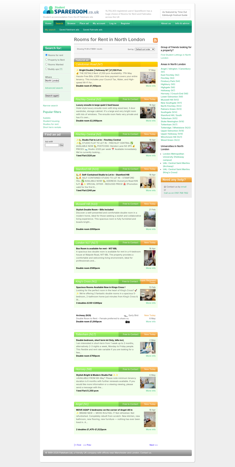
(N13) (171, 109)
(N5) (168, 84)
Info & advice (182, 23)
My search (50, 29)
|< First (77, 445)
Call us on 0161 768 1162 (176, 193)
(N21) (171, 137)
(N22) (170, 140)
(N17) (169, 124)
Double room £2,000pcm (89, 120)
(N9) (172, 96)
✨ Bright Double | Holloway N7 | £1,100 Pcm (99, 70)
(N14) (169, 112)
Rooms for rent (54, 55)
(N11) (171, 102)
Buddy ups (52, 69)
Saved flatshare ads (69, 29)
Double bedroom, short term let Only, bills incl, (100, 340)
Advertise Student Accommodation (84, 23)
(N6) (168, 87)
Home (48, 23)
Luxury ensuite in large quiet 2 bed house (97, 105)
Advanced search (54, 88)
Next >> (154, 445)
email (184, 186)
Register (125, 23)
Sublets (47, 118)
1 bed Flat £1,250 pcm (87, 390)
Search (59, 23)
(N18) (172, 130)
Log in (112, 23)
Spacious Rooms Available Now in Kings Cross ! (100, 287)
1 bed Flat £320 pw (86, 155)
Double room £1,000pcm (89, 321)
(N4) (170, 81)
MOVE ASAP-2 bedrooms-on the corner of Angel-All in (104, 410)
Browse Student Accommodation (71, 23)
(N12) (171, 106)
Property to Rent (55, 59)
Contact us (145, 452)
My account (99, 23)
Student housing (51, 121)
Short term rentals (52, 127)
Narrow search (50, 105)
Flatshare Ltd (65, 452)
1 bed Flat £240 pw (86, 190)
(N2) (170, 75)
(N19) (172, 133)
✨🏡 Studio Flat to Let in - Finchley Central (98, 139)
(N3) (167, 78)
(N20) (176, 127)
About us (166, 23)
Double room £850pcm (88, 229)
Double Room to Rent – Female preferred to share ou (102, 318)
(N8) (174, 93)
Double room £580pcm (88, 268)
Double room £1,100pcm (88, 85)
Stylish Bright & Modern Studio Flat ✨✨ (97, 375)
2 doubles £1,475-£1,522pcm (91, 429)
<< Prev (87, 445)
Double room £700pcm (88, 355)
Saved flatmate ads (92, 29)
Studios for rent (51, 124)
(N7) (168, 90)
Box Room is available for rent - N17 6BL (96, 248)
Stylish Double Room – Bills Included (95, 209)
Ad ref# (49, 141)
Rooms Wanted (54, 64)
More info (151, 85)
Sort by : (141, 49)
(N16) (172, 121)
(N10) (170, 99)
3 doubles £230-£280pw (89, 303)
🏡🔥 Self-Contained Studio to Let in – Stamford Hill (102, 174)
